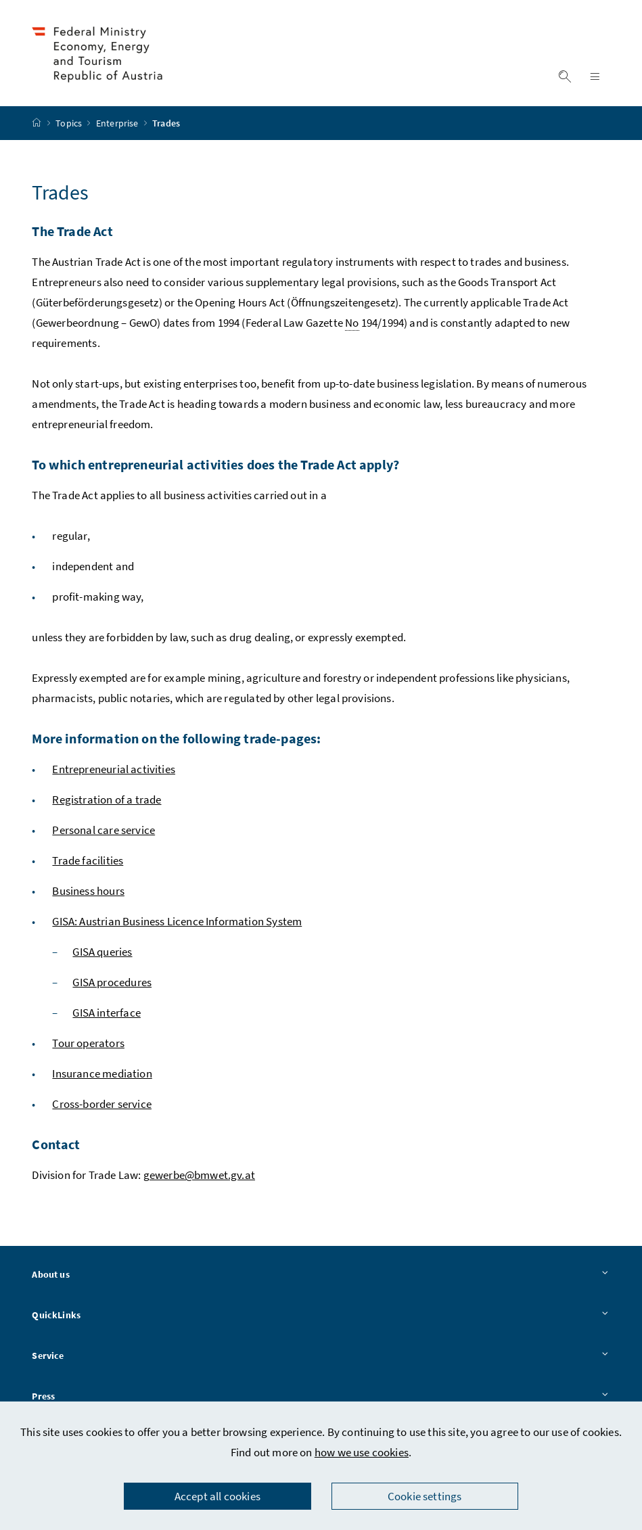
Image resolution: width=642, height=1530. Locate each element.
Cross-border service (102, 1105)
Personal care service (103, 832)
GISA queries (102, 953)
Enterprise (118, 125)
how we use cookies (362, 1452)
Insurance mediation (102, 1075)
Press (321, 1398)
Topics (69, 125)
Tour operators (88, 1045)
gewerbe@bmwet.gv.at (199, 1176)
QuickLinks (321, 1317)
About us (321, 1277)
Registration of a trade (106, 801)
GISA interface (106, 1014)
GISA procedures (112, 984)
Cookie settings (425, 1496)
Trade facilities (87, 862)
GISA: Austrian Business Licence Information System (177, 923)
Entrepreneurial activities (113, 771)
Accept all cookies (217, 1496)
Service (321, 1358)
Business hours (88, 892)
